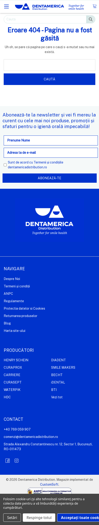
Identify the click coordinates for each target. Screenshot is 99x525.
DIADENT (58, 360)
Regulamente (14, 301)
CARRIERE (12, 375)
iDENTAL (58, 382)
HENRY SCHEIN (16, 360)
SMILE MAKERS (63, 367)
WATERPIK (12, 390)
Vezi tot (57, 397)
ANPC (8, 294)
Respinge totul (39, 517)
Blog (7, 323)
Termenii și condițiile (48, 162)
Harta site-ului (14, 331)
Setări (12, 517)
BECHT (57, 375)
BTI (54, 390)
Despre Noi (12, 279)
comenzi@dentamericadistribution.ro (31, 437)
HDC (7, 397)
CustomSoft (49, 484)
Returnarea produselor (20, 316)
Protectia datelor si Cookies (24, 308)
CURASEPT (13, 382)
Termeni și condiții (17, 286)
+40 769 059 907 (17, 429)
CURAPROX (13, 367)
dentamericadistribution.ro (27, 167)
